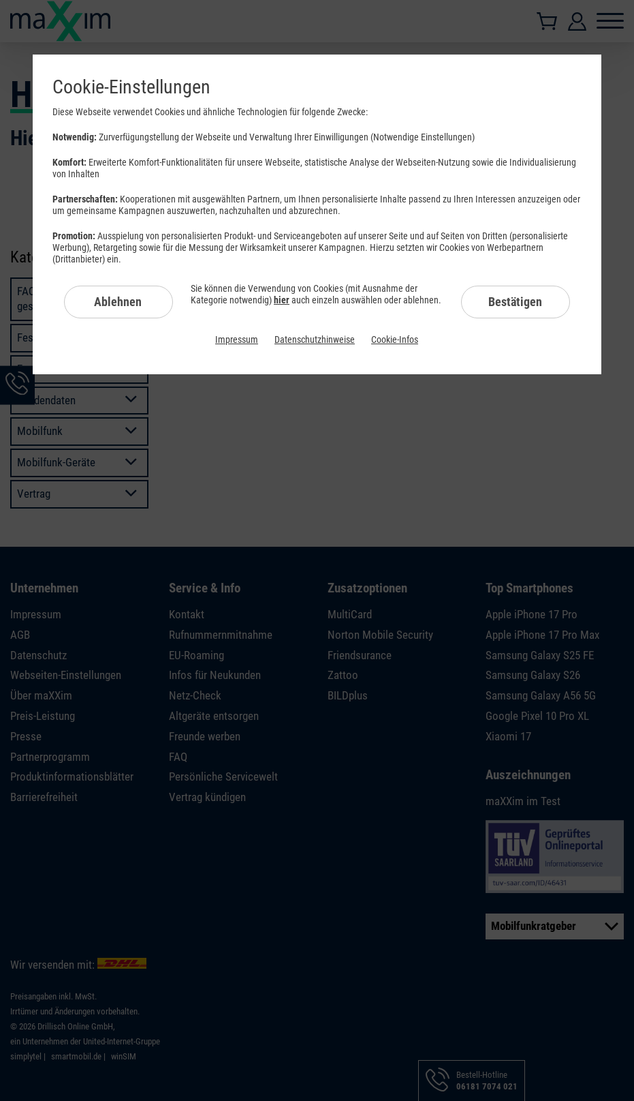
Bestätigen (515, 302)
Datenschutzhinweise (314, 339)
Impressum (236, 339)
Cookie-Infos (394, 339)
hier (281, 300)
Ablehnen (118, 302)
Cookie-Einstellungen (131, 87)
